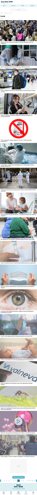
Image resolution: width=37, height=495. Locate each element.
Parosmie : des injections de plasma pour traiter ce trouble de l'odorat (18, 433)
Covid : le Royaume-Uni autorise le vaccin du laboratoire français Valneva (16, 384)
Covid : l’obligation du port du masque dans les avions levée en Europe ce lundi (18, 91)
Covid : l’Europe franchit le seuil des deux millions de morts (15, 67)
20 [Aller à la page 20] (30, 480)
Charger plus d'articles (18, 477)
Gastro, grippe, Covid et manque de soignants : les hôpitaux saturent (18, 456)
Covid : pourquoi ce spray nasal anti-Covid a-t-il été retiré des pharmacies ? (16, 140)
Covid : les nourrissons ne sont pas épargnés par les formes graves (17, 359)
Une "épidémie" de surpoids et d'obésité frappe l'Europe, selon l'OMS (17, 239)
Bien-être (13, 5)
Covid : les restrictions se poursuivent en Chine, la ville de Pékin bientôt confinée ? (18, 190)
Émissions (32, 5)
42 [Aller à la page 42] (34, 480)
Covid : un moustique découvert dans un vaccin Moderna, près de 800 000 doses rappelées (18, 408)
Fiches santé (18, 493)
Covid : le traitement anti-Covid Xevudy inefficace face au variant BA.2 (18, 263)
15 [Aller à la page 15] (27, 480)
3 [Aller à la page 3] (4, 480)
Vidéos (11, 493)
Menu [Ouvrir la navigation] (33, 493)
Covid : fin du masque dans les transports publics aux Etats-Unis (16, 336)
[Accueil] (18, 486)
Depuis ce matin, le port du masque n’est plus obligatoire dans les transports (17, 42)
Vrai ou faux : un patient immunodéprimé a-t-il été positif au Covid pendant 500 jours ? (17, 165)
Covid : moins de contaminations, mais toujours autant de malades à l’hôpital (17, 287)
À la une (3, 493)
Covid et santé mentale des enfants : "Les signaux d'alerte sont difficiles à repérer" (18, 215)
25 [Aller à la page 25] (32, 480)
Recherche (26, 493)
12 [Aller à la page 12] (23, 480)
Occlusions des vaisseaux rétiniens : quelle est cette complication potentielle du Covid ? (17, 312)
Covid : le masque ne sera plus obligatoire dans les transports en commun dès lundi (16, 116)
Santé (4, 5)
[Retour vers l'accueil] (18, 2)
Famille (22, 5)
